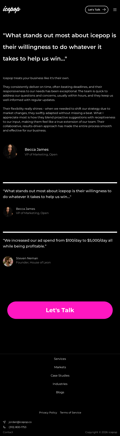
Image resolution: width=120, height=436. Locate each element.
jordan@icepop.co (20, 422)
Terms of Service (70, 412)
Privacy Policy (48, 412)
